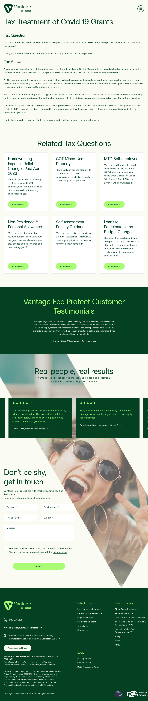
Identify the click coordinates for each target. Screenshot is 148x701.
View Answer (18, 204)
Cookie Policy (84, 663)
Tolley (117, 636)
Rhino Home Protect (125, 613)
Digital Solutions (85, 618)
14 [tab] (108, 440)
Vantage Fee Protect (22, 694)
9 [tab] (82, 440)
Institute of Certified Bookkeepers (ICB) (125, 630)
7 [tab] (71, 440)
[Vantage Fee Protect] (17, 8)
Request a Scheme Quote (89, 613)
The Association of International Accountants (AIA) (130, 623)
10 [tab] (87, 440)
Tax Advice (82, 626)
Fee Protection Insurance (89, 609)
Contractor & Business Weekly (130, 618)
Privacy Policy (60, 552)
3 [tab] (50, 440)
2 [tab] (44, 440)
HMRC (118, 641)
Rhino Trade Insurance (126, 609)
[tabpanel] (107, 418)
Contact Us (82, 630)
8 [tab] (76, 440)
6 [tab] (66, 440)
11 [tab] (92, 440)
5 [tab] (60, 440)
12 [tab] (98, 440)
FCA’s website (47, 685)
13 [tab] (103, 440)
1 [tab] (39, 440)
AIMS (117, 645)
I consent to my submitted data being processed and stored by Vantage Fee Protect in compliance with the (38, 550)
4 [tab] (55, 440)
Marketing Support (86, 622)
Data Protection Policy (88, 667)
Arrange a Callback (17, 648)
